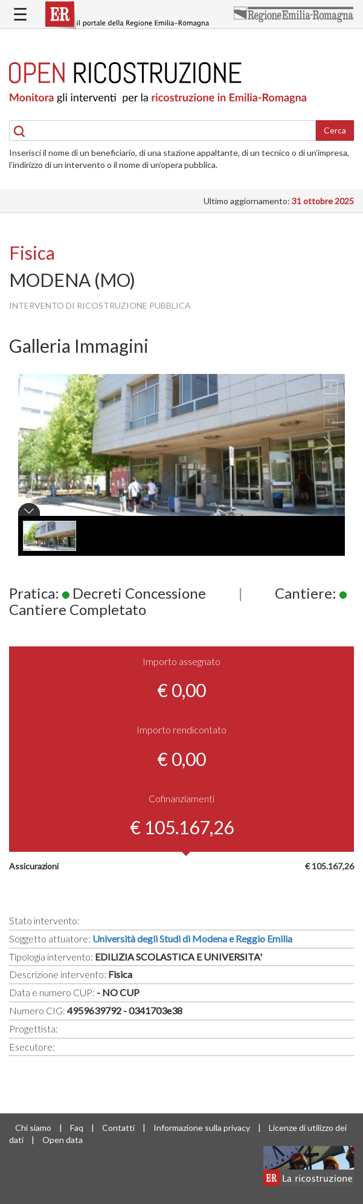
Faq (76, 1127)
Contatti (118, 1127)
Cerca (335, 130)
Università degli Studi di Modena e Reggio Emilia (192, 938)
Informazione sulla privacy (201, 1127)
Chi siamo (33, 1127)
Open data (62, 1140)
